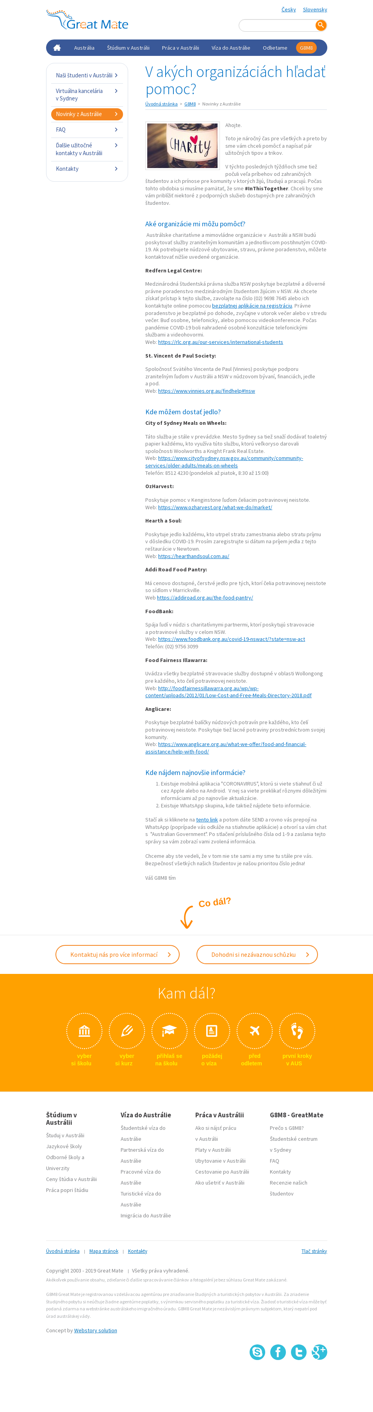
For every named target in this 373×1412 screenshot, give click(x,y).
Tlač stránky (314, 1251)
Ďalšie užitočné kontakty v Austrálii (87, 149)
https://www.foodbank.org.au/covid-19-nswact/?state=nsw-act (231, 638)
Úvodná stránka (161, 104)
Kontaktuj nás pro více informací (121, 954)
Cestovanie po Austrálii (222, 1171)
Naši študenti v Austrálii (87, 75)
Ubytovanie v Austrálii (220, 1160)
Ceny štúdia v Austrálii (71, 1179)
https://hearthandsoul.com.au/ (193, 556)
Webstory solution (95, 1330)
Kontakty (87, 168)
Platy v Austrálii (213, 1149)
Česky (289, 9)
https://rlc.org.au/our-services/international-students (220, 341)
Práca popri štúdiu (67, 1190)
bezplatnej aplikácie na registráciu (252, 305)
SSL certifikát (299, 1377)
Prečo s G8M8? (287, 1127)
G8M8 (306, 47)
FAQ (87, 129)
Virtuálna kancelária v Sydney (87, 94)
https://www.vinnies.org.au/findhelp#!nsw (206, 390)
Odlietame (275, 47)
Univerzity (58, 1168)
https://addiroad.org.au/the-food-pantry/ (205, 597)
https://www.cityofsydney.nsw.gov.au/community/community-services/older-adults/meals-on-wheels (224, 462)
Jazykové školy (64, 1146)
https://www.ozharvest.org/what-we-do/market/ (215, 507)
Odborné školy (63, 1157)
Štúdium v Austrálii (128, 47)
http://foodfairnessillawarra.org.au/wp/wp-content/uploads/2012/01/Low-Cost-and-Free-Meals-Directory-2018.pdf (228, 692)
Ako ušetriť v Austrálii (220, 1182)
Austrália (84, 47)
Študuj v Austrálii (65, 1135)
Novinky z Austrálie (87, 114)
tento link (207, 819)
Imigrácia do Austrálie (146, 1215)
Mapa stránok (103, 1251)
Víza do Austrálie (231, 47)
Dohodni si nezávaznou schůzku (260, 954)
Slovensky (315, 9)
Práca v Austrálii (180, 47)
